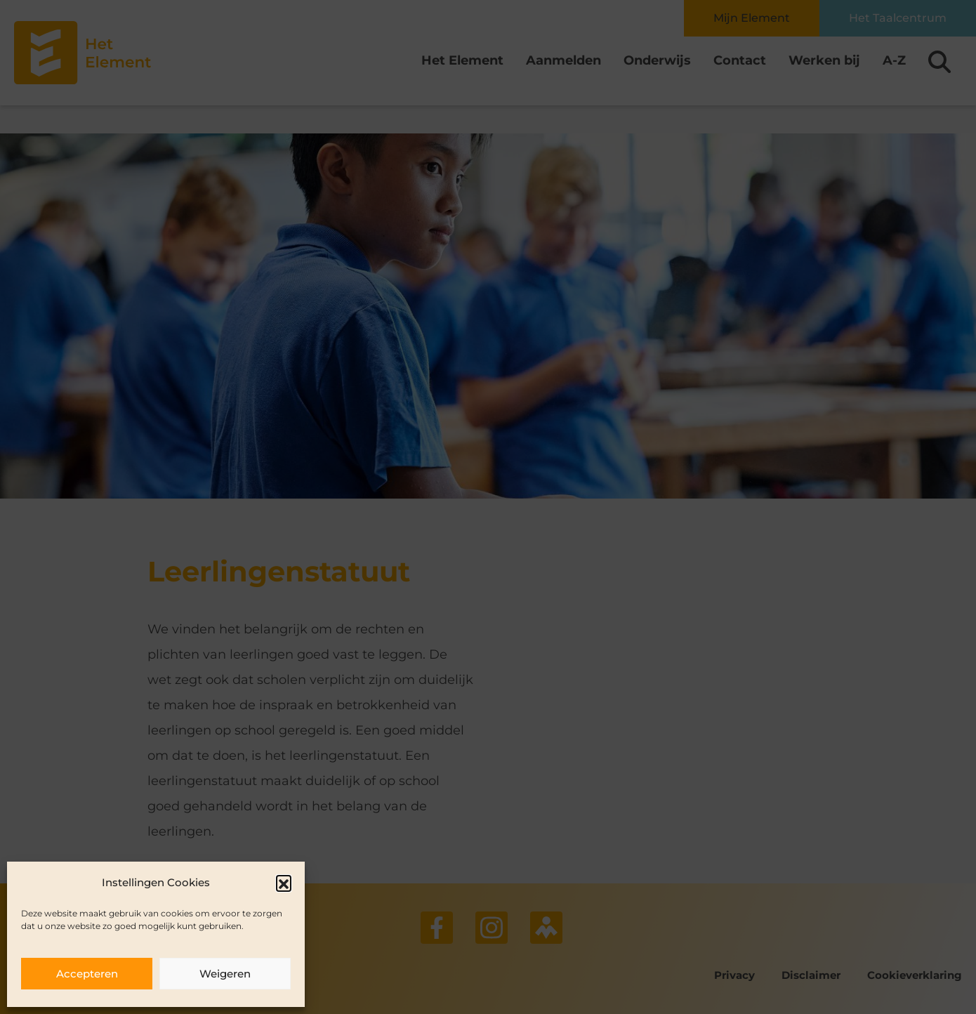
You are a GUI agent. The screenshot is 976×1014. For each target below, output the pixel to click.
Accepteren (87, 973)
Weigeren (225, 973)
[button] (284, 883)
